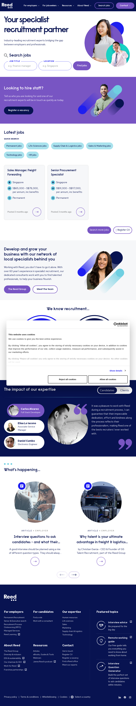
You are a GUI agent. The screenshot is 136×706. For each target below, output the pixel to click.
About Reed (83, 6)
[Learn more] (120, 697)
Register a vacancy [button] (18, 110)
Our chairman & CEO (13, 662)
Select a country (82, 696)
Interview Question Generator (114, 667)
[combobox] (55, 65)
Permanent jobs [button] (14, 145)
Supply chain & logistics (72, 631)
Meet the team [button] (45, 289)
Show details (116, 371)
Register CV (67, 654)
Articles (36, 651)
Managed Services (12, 630)
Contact (124, 6)
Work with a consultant (43, 621)
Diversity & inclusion (12, 654)
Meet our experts (69, 665)
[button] (36, 211)
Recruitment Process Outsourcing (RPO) (13, 625)
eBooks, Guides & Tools (43, 654)
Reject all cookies (67, 379)
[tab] (27, 410)
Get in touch (67, 651)
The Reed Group (11, 651)
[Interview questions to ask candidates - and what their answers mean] (35, 523)
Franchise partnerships (13, 669)
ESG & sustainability (12, 658)
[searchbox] (20, 65)
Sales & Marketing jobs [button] (99, 145)
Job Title (14, 61)
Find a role (37, 617)
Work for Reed (10, 666)
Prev (62, 574)
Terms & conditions (29, 696)
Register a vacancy (70, 658)
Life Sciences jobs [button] (37, 145)
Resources (67, 6)
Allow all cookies (108, 379)
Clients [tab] (124, 390)
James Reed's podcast (42, 661)
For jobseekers (50, 6)
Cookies (63, 696)
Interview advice (117, 622)
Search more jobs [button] (99, 230)
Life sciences (67, 621)
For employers (30, 6)
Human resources (69, 617)
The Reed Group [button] (17, 289)
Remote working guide (117, 639)
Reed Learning (10, 634)
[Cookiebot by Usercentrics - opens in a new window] (116, 324)
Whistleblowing (49, 696)
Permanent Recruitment (14, 617)
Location (49, 61)
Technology (67, 634)
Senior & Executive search (15, 621)
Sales (64, 624)
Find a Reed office (70, 661)
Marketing (66, 628)
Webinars (37, 658)
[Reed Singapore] (7, 5)
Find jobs (82, 65)
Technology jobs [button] (14, 154)
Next (74, 574)
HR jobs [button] (32, 154)
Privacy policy (10, 696)
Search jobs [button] (104, 6)
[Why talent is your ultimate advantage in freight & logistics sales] (101, 523)
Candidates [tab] (107, 390)
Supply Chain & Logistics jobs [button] (67, 145)
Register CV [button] (123, 230)
